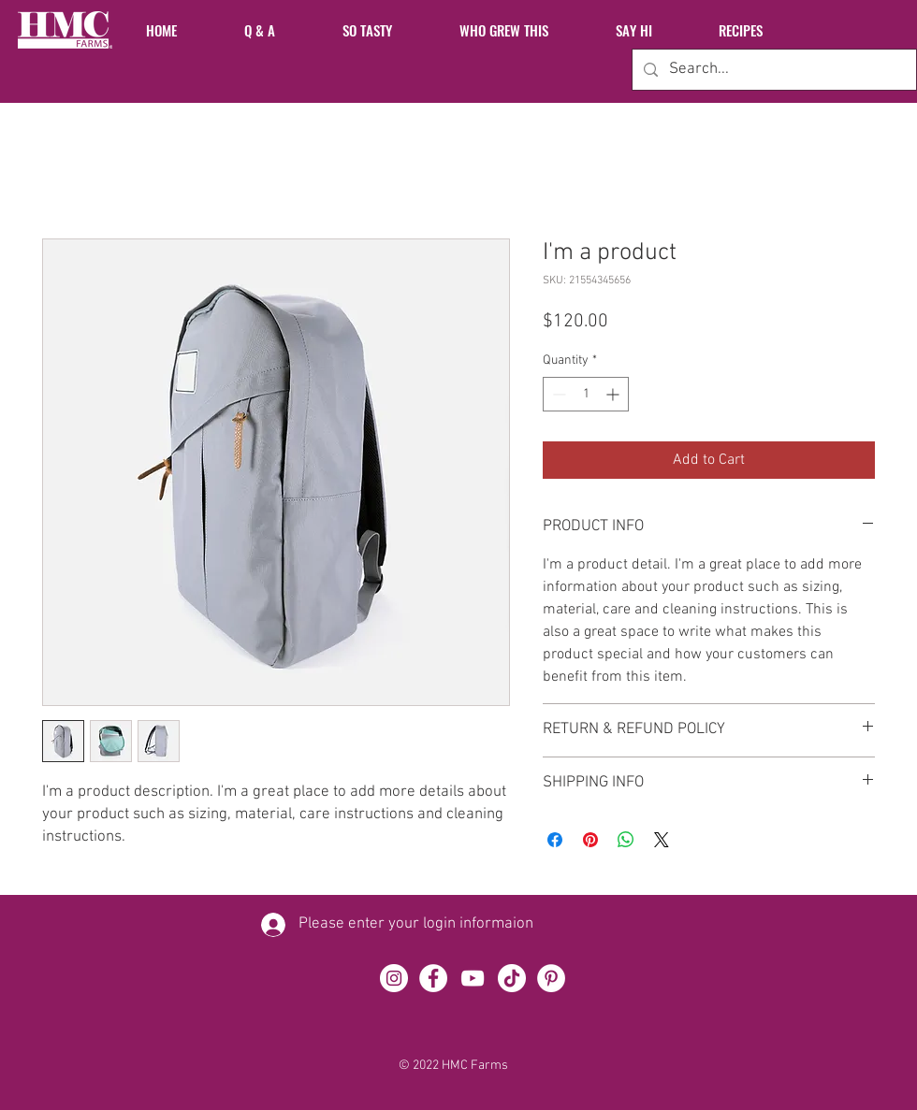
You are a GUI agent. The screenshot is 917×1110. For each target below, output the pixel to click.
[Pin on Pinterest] (590, 840)
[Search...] (773, 70)
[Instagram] (394, 978)
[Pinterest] (551, 978)
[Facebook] (433, 978)
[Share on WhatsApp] (626, 840)
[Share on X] (661, 840)
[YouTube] (472, 978)
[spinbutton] (586, 394)
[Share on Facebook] (555, 840)
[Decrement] (557, 394)
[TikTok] (512, 978)
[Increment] (614, 394)
